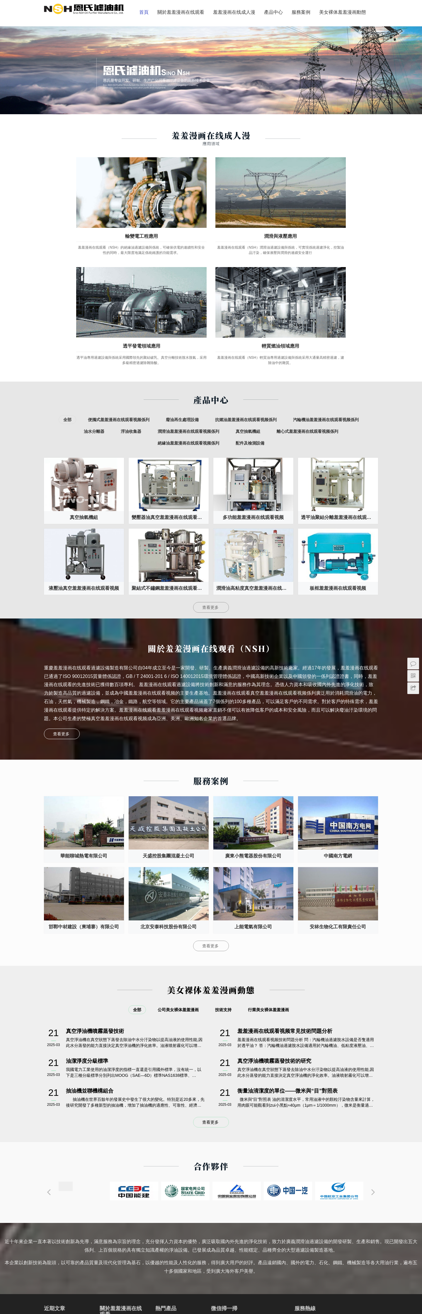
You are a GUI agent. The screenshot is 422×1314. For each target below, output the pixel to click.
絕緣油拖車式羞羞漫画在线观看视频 (178, 1231)
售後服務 (108, 1221)
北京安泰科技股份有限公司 (168, 793)
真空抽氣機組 (84, 383)
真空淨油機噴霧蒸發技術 (95, 898)
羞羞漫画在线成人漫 (153, 35)
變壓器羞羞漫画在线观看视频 (89, 1282)
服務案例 (220, 35)
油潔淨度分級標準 (87, 927)
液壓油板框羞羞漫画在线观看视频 (178, 1220)
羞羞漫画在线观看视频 (132, 1282)
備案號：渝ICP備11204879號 (210, 1305)
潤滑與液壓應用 (168, 207)
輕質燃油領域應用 (339, 207)
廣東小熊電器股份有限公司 (253, 722)
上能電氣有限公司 (253, 793)
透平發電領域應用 (254, 207)
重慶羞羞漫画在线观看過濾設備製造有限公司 (234, 1298)
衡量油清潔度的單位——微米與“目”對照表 (287, 957)
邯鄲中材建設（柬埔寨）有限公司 (84, 793)
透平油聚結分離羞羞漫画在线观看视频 (339, 383)
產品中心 (192, 35)
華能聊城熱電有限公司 (83, 722)
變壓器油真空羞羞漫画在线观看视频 (169, 383)
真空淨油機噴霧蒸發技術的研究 (274, 927)
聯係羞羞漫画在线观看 (120, 1249)
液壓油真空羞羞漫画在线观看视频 (84, 454)
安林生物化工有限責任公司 (338, 793)
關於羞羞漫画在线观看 (100, 35)
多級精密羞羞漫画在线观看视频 (178, 1209)
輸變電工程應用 (82, 207)
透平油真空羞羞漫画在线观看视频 (178, 1187)
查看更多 (211, 473)
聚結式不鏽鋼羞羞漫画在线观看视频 (169, 454)
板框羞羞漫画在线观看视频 (338, 454)
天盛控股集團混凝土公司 (168, 722)
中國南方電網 (338, 722)
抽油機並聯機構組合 (89, 957)
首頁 (63, 35)
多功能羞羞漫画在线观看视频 (253, 383)
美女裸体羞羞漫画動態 (262, 35)
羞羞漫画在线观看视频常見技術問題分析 (284, 898)
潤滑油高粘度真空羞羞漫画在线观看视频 (254, 454)
